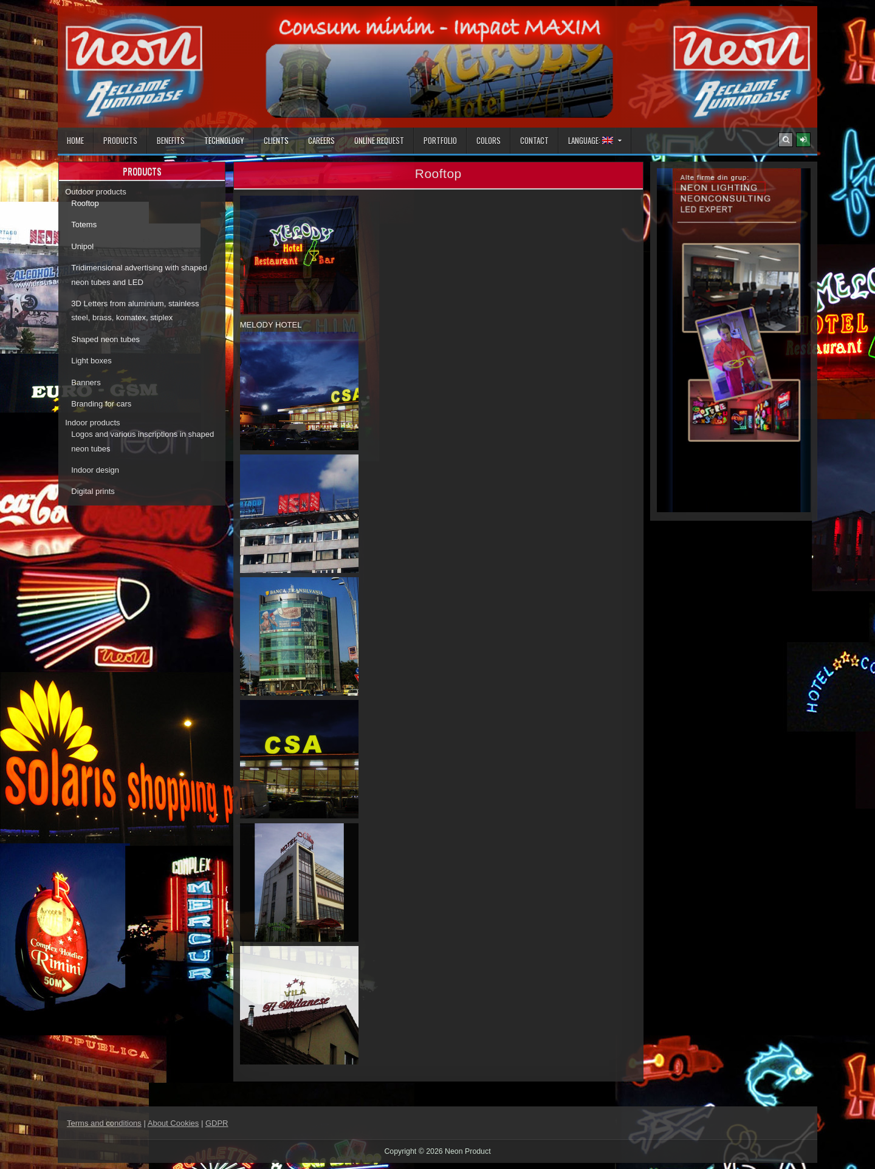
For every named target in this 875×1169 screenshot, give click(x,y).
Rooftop (85, 203)
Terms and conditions (104, 1123)
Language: (590, 140)
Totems (84, 224)
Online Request (379, 140)
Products (120, 140)
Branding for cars (101, 403)
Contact (534, 140)
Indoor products (92, 422)
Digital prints (93, 491)
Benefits (171, 140)
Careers (321, 140)
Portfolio (440, 140)
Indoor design (95, 470)
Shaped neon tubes (105, 339)
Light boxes (91, 360)
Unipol (82, 246)
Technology (224, 140)
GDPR (216, 1123)
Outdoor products (95, 191)
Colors (488, 140)
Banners (85, 382)
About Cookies (173, 1123)
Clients (276, 140)
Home (75, 140)
